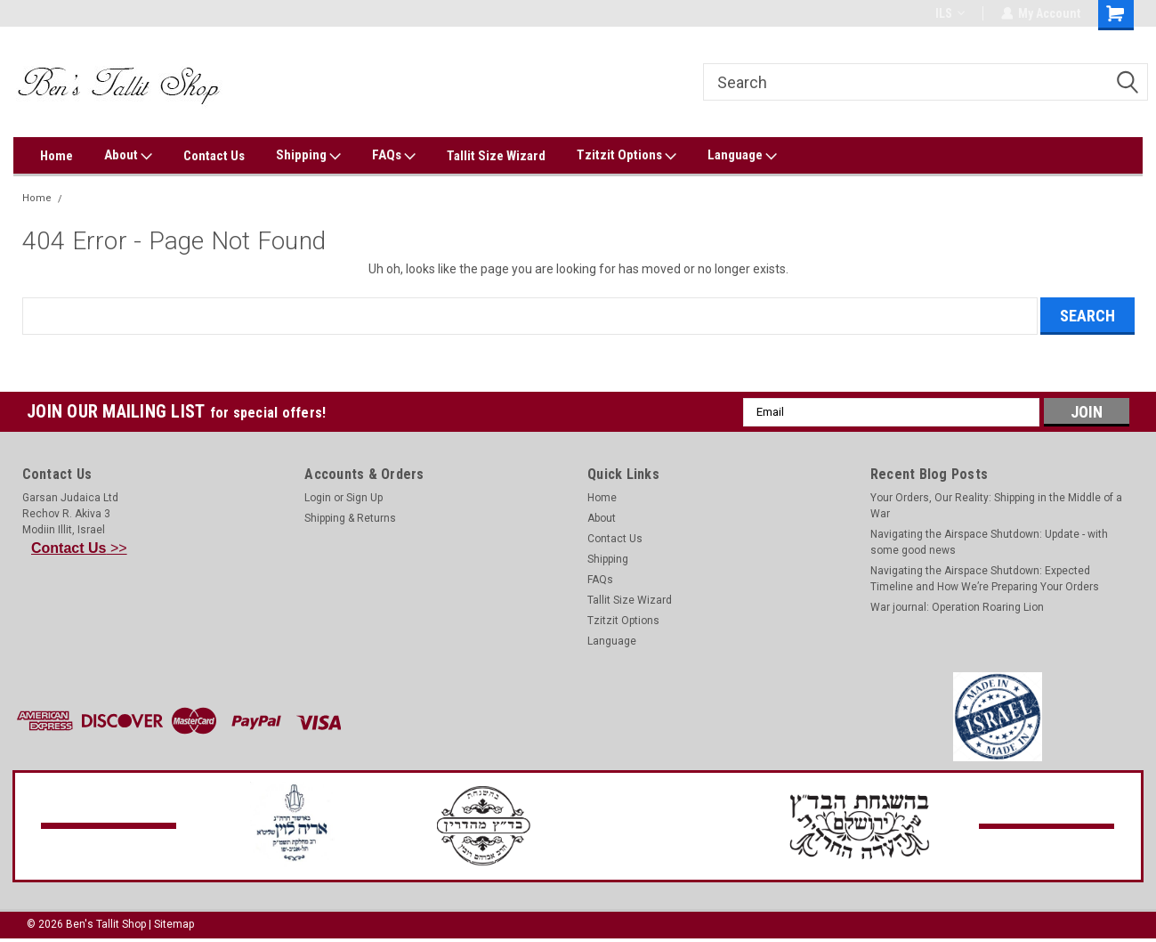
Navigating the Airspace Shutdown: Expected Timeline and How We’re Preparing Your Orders (984, 578)
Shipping (308, 156)
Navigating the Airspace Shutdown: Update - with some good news (989, 542)
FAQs (394, 156)
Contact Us (214, 156)
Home (56, 156)
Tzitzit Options (626, 156)
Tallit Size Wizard (496, 156)
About (128, 156)
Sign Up (364, 497)
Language (742, 156)
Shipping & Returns (350, 518)
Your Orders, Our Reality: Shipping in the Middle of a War (996, 505)
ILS (949, 13)
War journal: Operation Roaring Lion (957, 607)
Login (317, 497)
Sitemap (174, 924)
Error (82, 198)
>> (79, 548)
